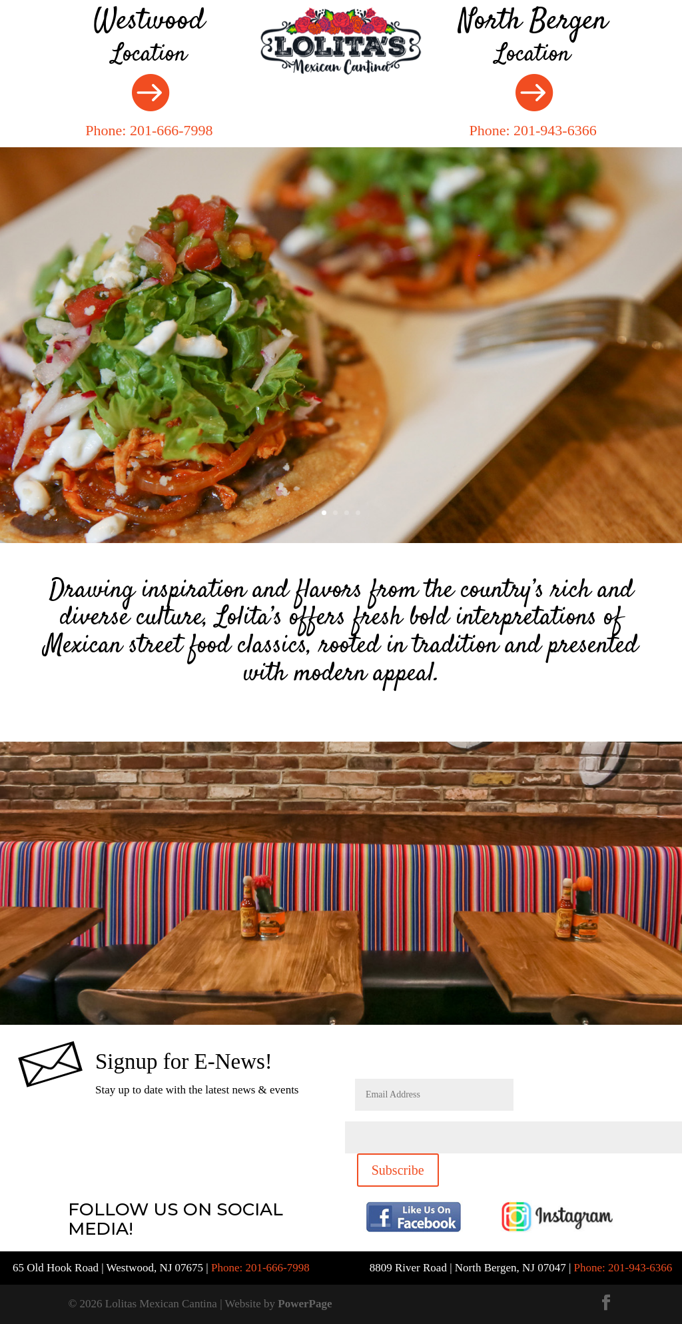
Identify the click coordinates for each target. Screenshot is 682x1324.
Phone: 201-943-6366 (532, 130)
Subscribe (398, 1170)
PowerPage (305, 1303)
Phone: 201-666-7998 (148, 130)
